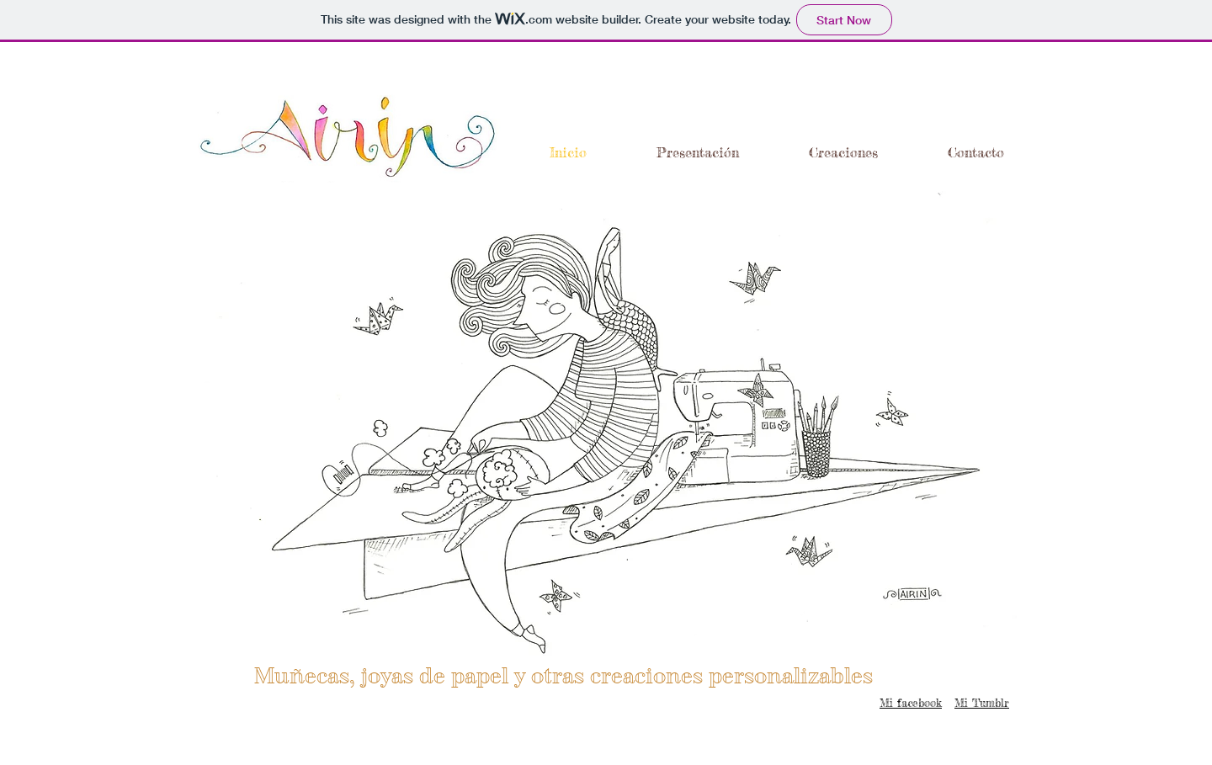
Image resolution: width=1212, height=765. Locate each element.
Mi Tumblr (981, 702)
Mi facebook (911, 702)
